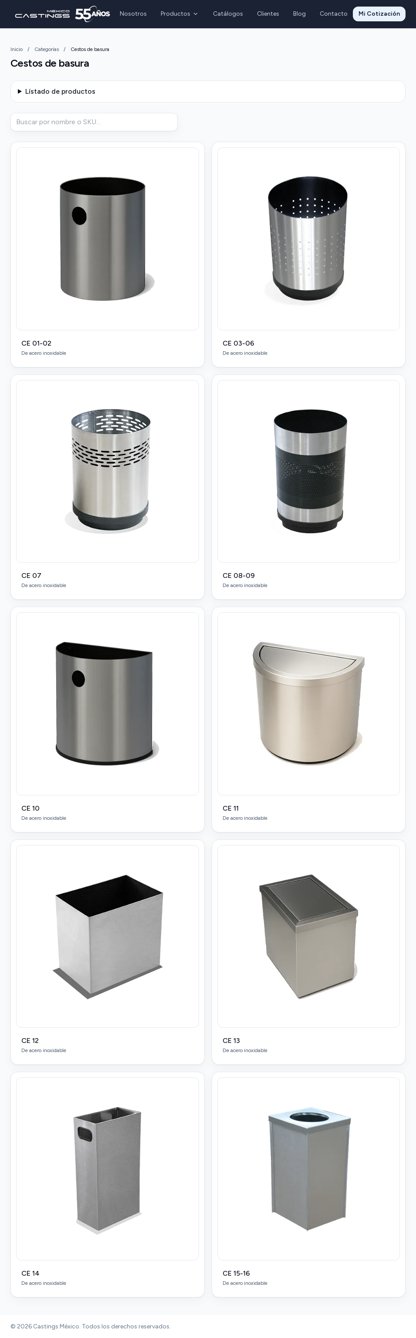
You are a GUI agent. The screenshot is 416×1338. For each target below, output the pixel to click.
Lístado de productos (60, 91)
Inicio (16, 49)
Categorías (46, 49)
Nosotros (133, 13)
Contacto (334, 13)
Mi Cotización (379, 13)
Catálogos (228, 13)
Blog (299, 13)
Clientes (268, 13)
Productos (180, 13)
